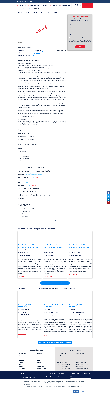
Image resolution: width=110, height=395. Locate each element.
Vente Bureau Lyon (79, 353)
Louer (30, 8)
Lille (37, 358)
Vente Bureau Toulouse (80, 360)
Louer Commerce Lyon (62, 362)
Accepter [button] (76, 391)
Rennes (38, 360)
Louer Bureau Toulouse (62, 360)
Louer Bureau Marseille (62, 355)
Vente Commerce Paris (80, 366)
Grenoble (39, 362)
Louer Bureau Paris (61, 358)
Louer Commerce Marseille (63, 364)
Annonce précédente (35, 221)
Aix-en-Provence (41, 366)
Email (71, 376)
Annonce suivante (49, 221)
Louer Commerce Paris (62, 366)
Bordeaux (39, 355)
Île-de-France (22, 353)
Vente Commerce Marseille (81, 364)
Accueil (19, 8)
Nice (20, 364)
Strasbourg (39, 353)
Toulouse (21, 362)
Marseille (21, 360)
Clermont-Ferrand (41, 368)
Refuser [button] (82, 391)
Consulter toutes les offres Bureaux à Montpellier (55, 283)
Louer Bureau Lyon (61, 353)
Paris (20, 355)
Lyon (20, 358)
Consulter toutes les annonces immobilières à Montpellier (55, 342)
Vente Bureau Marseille (80, 355)
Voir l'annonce (22, 276)
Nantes (21, 366)
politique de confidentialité (75, 43)
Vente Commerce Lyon (80, 362)
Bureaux (25, 8)
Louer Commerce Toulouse (63, 368)
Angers (38, 364)
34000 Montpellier (39, 8)
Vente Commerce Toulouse (81, 368)
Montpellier (22, 368)
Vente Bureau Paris (79, 358)
